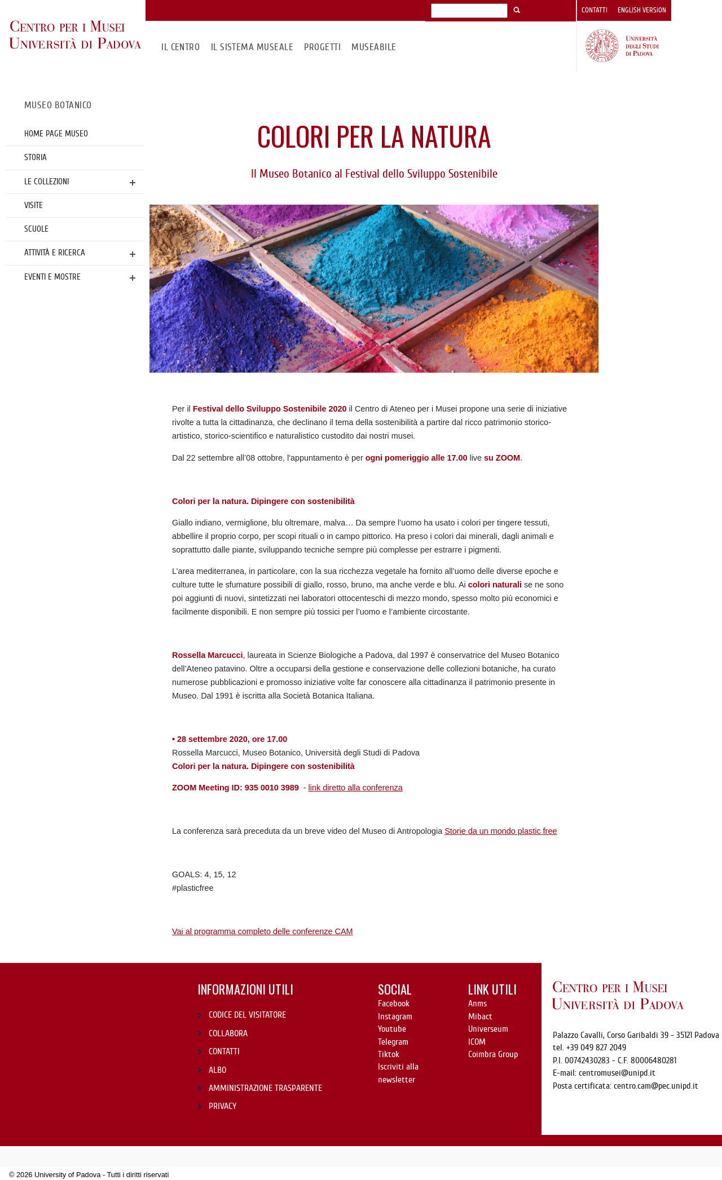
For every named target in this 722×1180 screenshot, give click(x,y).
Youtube (392, 1029)
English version (642, 10)
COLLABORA (228, 1033)
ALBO (217, 1070)
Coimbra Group (493, 1054)
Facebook (394, 1003)
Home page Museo (56, 134)
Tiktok (388, 1054)
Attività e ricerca (54, 253)
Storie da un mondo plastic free (500, 831)
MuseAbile (373, 47)
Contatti (594, 10)
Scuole (36, 229)
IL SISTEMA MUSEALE (252, 47)
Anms (477, 1003)
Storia (35, 157)
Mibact (480, 1016)
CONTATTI (224, 1051)
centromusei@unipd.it (617, 1073)
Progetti (322, 47)
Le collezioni (46, 181)
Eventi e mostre (52, 277)
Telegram (393, 1042)
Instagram (395, 1016)
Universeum (488, 1029)
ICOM (477, 1042)
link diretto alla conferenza (356, 787)
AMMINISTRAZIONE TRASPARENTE (265, 1088)
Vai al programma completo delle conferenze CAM (262, 931)
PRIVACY (222, 1106)
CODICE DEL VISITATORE (247, 1015)
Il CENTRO (180, 47)
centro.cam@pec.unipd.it (656, 1086)
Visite (33, 205)
